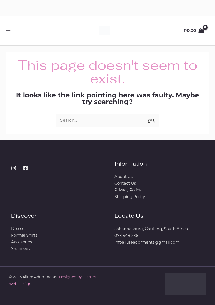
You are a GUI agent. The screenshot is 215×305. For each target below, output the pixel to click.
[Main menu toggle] (8, 31)
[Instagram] (13, 168)
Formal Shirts (24, 235)
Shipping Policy (129, 197)
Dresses (18, 229)
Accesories (21, 242)
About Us (123, 177)
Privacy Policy (127, 190)
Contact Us (125, 183)
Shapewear (22, 249)
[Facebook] (25, 168)
